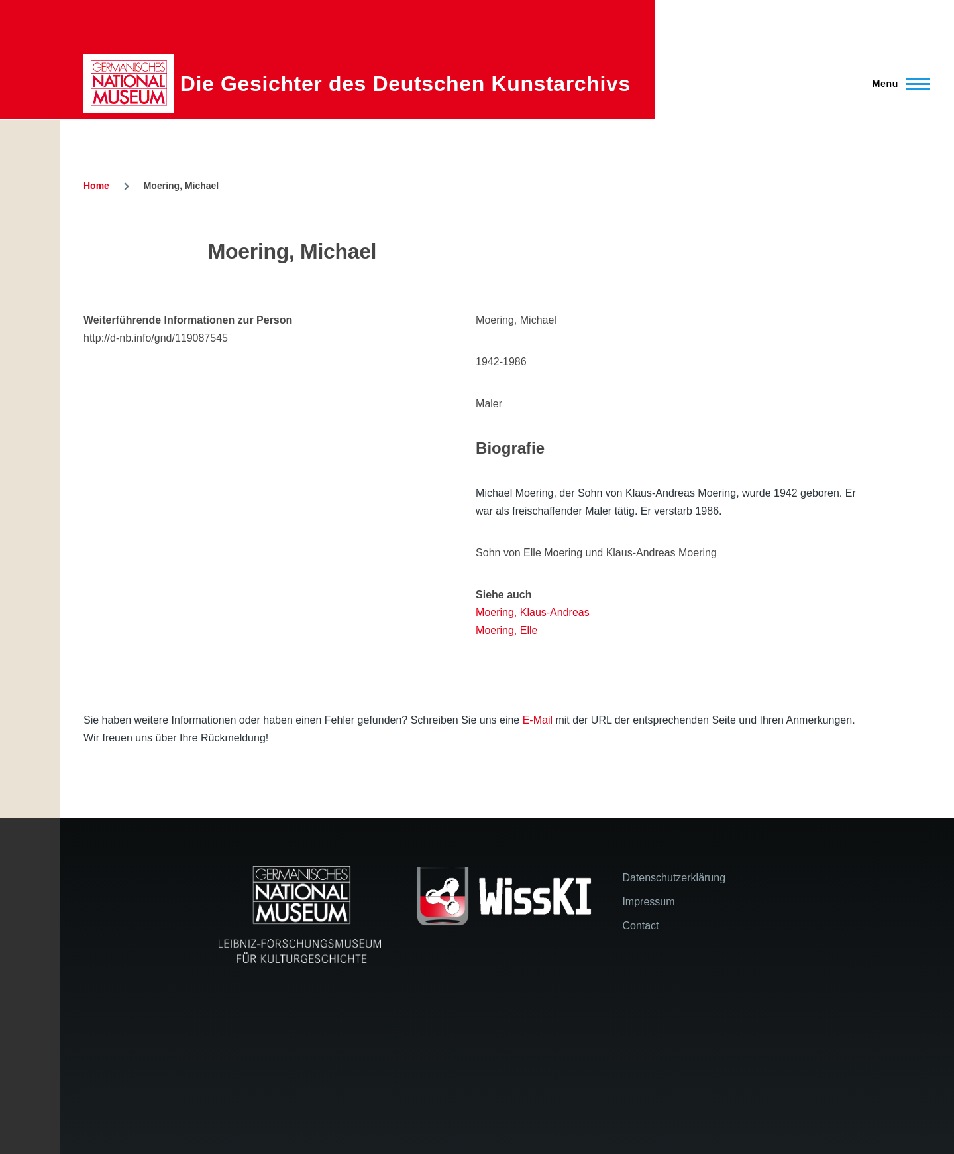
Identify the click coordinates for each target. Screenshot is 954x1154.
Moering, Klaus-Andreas (533, 612)
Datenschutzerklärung (673, 877)
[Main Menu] (897, 84)
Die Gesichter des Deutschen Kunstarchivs (405, 84)
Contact (640, 925)
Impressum (648, 901)
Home (96, 185)
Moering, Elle (506, 630)
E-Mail (538, 720)
